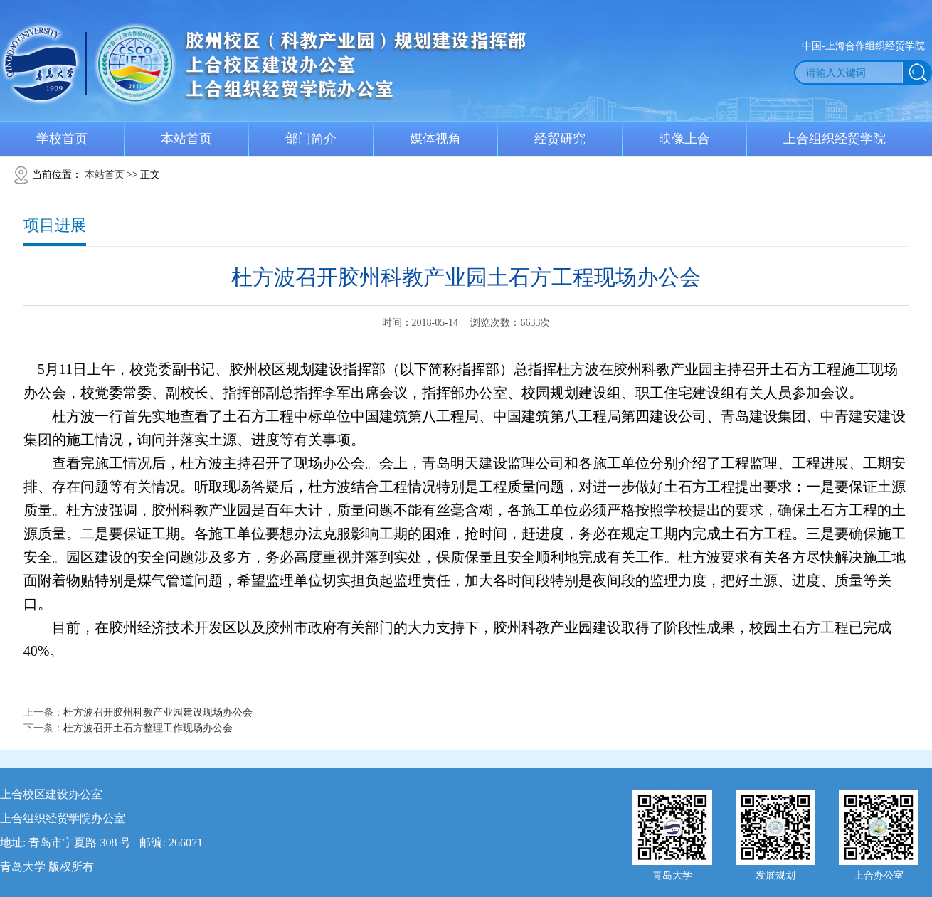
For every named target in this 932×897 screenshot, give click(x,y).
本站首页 (186, 139)
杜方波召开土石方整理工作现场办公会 (148, 728)
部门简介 (311, 139)
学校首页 (62, 139)
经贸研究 (560, 139)
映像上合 (684, 139)
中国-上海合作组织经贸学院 (863, 46)
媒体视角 (435, 139)
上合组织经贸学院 (834, 139)
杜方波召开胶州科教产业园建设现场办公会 (158, 712)
